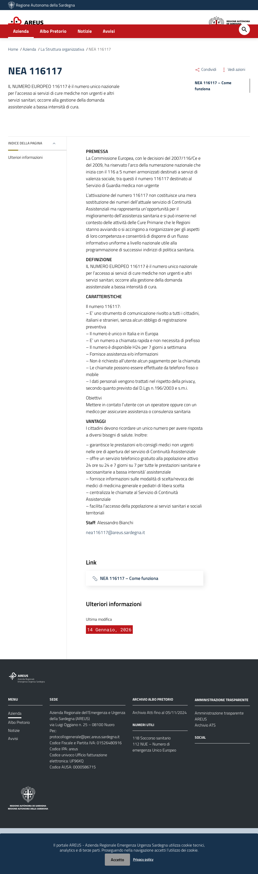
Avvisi (109, 47)
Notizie (85, 47)
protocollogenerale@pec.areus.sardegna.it (85, 753)
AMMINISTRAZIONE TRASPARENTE (221, 715)
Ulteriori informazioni (25, 173)
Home (13, 65)
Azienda (21, 47)
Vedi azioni (233, 85)
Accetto (117, 860)
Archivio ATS (205, 741)
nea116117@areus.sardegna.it (115, 548)
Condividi (205, 85)
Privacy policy (143, 859)
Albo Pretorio (53, 47)
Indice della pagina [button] (25, 159)
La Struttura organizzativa (62, 65)
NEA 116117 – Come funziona (129, 593)
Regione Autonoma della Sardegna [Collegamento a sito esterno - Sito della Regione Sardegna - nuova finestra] (45, 5)
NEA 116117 (100, 65)
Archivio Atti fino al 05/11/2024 (160, 728)
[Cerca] (244, 45)
